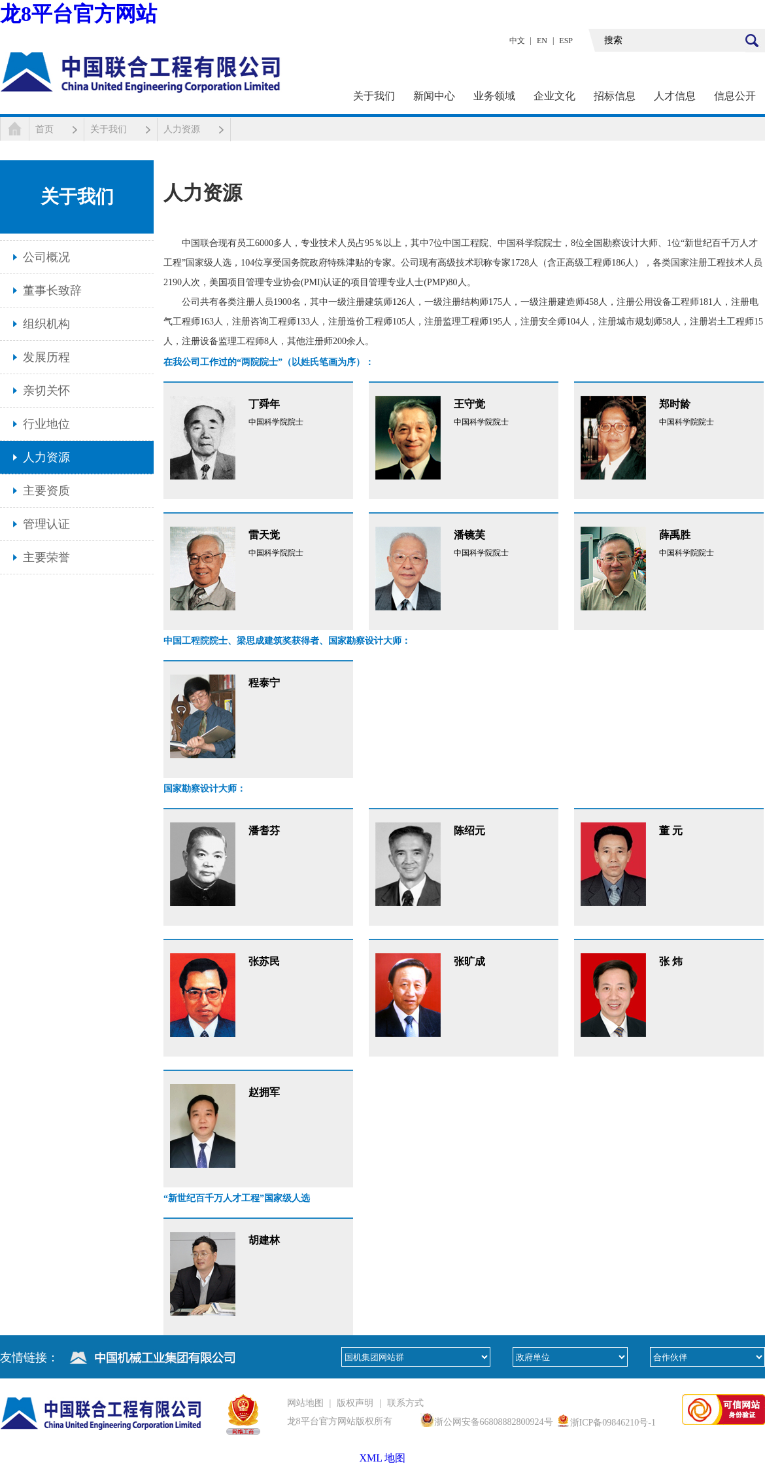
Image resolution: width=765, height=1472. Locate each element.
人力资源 (181, 129)
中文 (517, 40)
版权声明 (355, 1403)
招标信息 (615, 95)
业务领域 (494, 95)
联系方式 (405, 1403)
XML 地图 (383, 1457)
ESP (566, 40)
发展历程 (46, 357)
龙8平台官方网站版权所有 (339, 1421)
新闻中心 (434, 95)
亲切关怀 (46, 390)
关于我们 (374, 95)
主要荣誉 (46, 557)
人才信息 (675, 95)
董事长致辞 (52, 290)
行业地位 (46, 423)
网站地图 (305, 1403)
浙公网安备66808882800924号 (493, 1422)
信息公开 (735, 95)
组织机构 (46, 323)
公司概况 (46, 257)
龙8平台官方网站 (78, 14)
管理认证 (46, 524)
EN (542, 40)
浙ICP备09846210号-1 (613, 1423)
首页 (44, 129)
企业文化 (554, 95)
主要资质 (46, 490)
